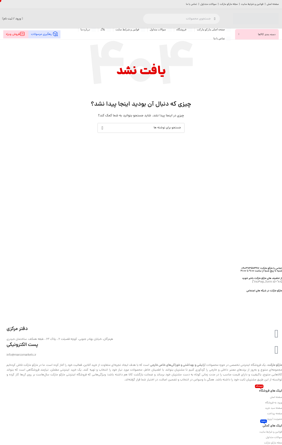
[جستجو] (181, 19)
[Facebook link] (280, 295)
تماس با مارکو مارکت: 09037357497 (261, 268)
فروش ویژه (16, 34)
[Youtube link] (267, 295)
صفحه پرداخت (274, 414)
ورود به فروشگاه (273, 403)
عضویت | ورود (274, 419)
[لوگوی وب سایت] (256, 19)
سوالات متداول (208, 4)
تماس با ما (191, 4)
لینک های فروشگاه (268, 390)
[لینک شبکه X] (276, 295)
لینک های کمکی (271, 425)
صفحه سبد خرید (273, 408)
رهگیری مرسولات (44, 34)
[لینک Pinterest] (263, 295)
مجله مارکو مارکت (229, 4)
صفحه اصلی (273, 4)
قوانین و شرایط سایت (252, 4)
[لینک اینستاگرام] (272, 295)
